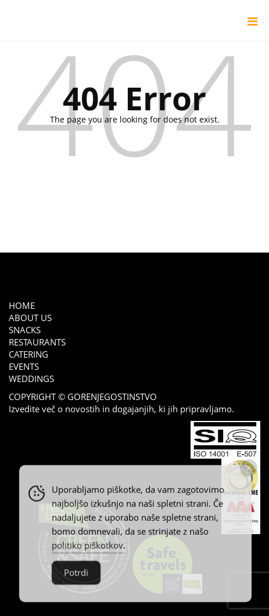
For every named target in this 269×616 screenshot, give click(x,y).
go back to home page (134, 191)
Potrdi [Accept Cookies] (76, 576)
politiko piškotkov (87, 549)
